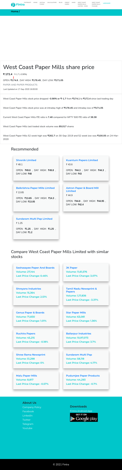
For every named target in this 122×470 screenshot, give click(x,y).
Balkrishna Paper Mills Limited (35, 188)
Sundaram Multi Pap (79, 354)
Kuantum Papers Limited (82, 160)
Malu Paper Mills (26, 375)
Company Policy (31, 407)
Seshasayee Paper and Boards (35, 267)
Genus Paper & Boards (30, 312)
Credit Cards (67, 3)
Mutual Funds (42, 3)
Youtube (27, 428)
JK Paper (71, 267)
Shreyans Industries (28, 288)
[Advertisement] (61, 37)
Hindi (73, 2)
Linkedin (27, 415)
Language (106, 3)
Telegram (27, 424)
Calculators (52, 2)
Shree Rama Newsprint (30, 354)
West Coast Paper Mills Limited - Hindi (83, 4)
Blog (60, 2)
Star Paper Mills (76, 312)
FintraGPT (27, 2)
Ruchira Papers (25, 333)
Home (35, 2)
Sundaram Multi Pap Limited (34, 218)
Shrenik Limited (26, 160)
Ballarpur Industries (78, 333)
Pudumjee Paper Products (83, 375)
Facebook (28, 411)
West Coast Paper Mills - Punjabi (96, 4)
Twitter (26, 419)
